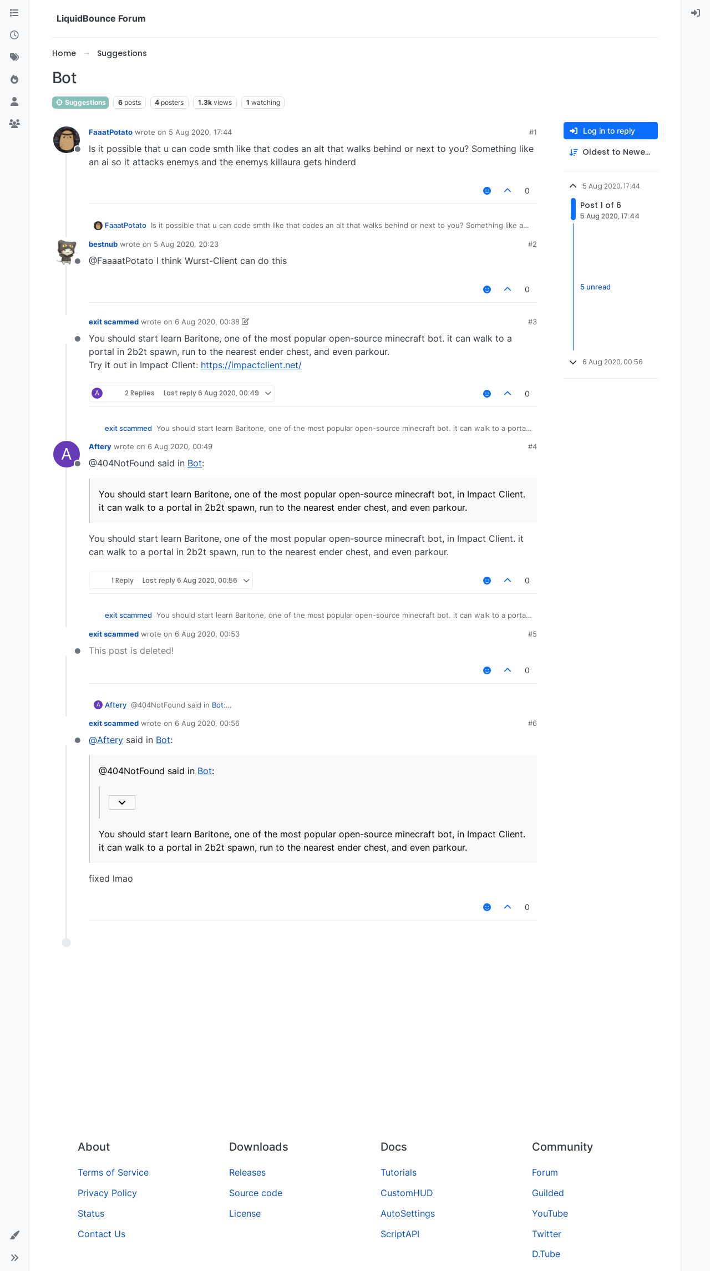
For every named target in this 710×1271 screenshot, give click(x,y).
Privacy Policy (107, 1192)
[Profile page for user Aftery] (66, 454)
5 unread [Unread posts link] (595, 286)
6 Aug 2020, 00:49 (180, 446)
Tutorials (399, 1172)
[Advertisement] (355, 1048)
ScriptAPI (400, 1233)
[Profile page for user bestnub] (66, 251)
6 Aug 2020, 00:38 (207, 321)
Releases (247, 1172)
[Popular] (14, 80)
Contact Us (101, 1233)
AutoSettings (408, 1213)
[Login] (696, 13)
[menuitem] (696, 13)
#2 (532, 244)
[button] (14, 1235)
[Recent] (14, 35)
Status (91, 1213)
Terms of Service (113, 1172)
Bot (194, 463)
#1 (533, 132)
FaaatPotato (111, 132)
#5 (532, 633)
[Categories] (14, 13)
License (245, 1213)
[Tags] (14, 58)
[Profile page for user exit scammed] (66, 329)
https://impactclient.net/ (251, 364)
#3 (532, 321)
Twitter (546, 1233)
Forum (545, 1172)
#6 (532, 723)
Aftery (100, 446)
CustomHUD (407, 1192)
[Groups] (14, 124)
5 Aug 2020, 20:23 (186, 244)
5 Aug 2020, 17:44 (200, 132)
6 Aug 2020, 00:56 (207, 723)
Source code (255, 1192)
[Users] (14, 102)
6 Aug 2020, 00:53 (207, 633)
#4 (532, 446)
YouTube (550, 1213)
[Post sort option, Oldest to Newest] (611, 152)
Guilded (548, 1192)
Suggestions (80, 102)
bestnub (103, 244)
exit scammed (114, 321)
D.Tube (546, 1253)
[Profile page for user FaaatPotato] (66, 139)
